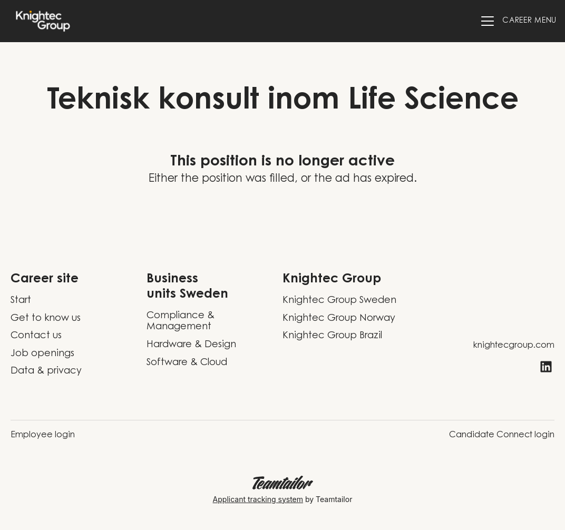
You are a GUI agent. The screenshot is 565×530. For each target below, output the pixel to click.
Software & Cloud (187, 363)
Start (21, 301)
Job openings (42, 354)
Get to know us (46, 318)
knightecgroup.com (513, 345)
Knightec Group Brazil (332, 336)
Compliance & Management (181, 321)
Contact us (36, 336)
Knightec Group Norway (338, 318)
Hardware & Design (191, 345)
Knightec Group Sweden (339, 301)
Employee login (43, 435)
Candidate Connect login (501, 435)
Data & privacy (46, 371)
